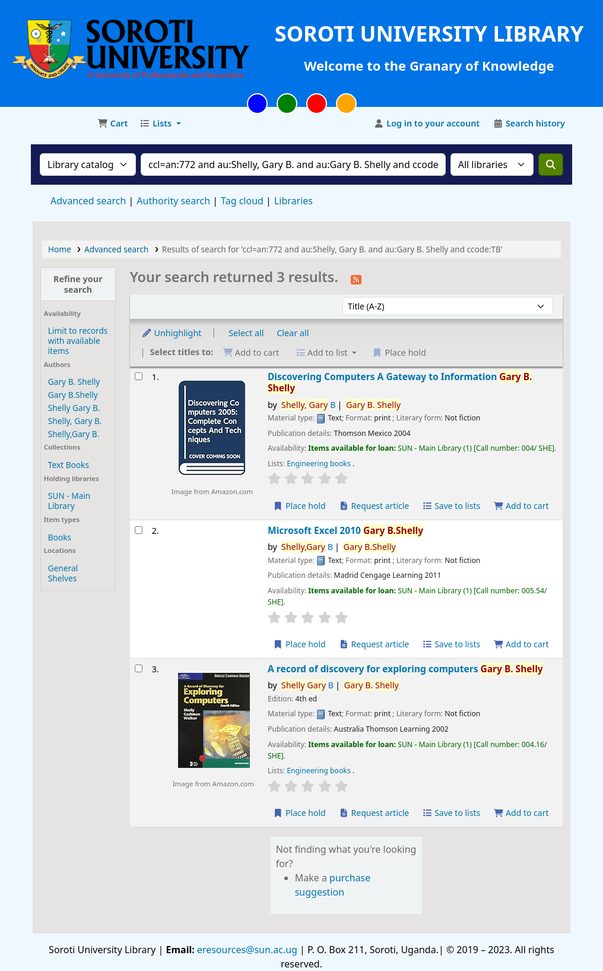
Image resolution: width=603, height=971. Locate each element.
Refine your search (78, 284)
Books (59, 537)
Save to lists (451, 505)
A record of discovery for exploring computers (405, 669)
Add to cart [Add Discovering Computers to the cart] (521, 505)
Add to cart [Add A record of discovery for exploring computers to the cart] (521, 812)
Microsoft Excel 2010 (345, 530)
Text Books (68, 464)
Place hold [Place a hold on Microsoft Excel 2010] (299, 644)
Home (59, 249)
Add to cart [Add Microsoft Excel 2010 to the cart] (521, 644)
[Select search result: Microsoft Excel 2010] (138, 530)
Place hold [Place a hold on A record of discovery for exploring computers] (299, 812)
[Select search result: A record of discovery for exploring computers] (138, 668)
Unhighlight (171, 333)
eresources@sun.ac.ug (246, 949)
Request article (373, 505)
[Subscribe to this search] (356, 278)
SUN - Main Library (69, 500)
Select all (246, 333)
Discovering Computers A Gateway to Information (400, 382)
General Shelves (63, 573)
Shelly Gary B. (74, 407)
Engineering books (320, 463)
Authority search (173, 200)
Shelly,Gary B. (73, 433)
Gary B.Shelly (73, 394)
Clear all (293, 333)
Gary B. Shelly (74, 381)
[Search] (550, 164)
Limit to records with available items (78, 340)
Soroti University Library (63, 123)
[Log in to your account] (427, 123)
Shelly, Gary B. (75, 420)
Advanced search (88, 200)
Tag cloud (242, 200)
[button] (112, 123)
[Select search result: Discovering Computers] (138, 376)
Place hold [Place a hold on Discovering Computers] (299, 505)
